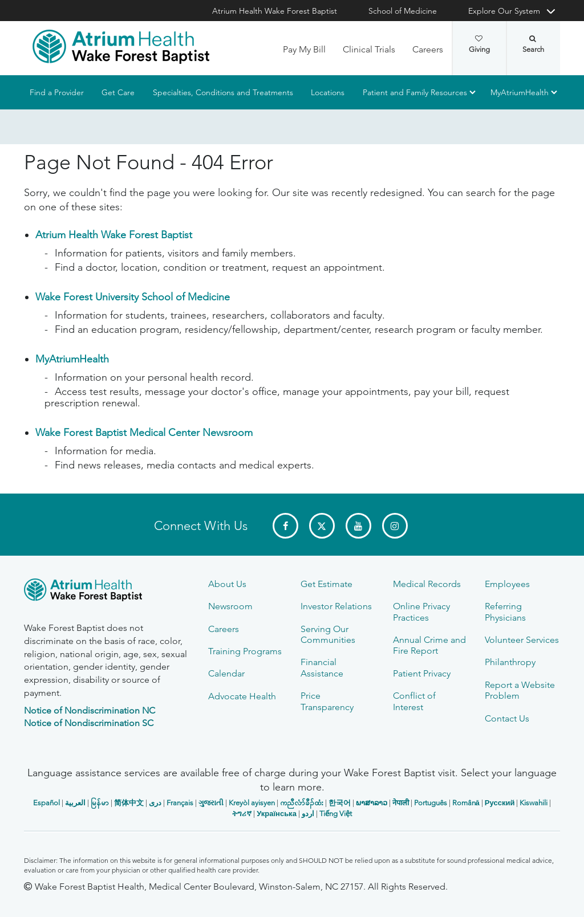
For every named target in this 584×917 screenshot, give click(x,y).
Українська (277, 813)
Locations (327, 92)
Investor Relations (336, 606)
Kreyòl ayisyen (252, 802)
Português (430, 802)
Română (466, 802)
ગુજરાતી (211, 802)
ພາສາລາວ (371, 802)
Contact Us (507, 718)
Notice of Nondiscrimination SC (88, 723)
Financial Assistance (322, 667)
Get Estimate (326, 583)
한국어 (339, 802)
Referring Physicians (505, 611)
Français (180, 802)
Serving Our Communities (328, 634)
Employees (507, 583)
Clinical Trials (369, 49)
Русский (500, 802)
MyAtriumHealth (519, 92)
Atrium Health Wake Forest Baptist (274, 11)
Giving (479, 44)
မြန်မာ (100, 802)
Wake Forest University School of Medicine (132, 297)
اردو (308, 813)
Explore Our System (504, 11)
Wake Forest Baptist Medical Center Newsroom (144, 432)
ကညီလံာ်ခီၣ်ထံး (301, 802)
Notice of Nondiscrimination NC (89, 710)
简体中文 (129, 802)
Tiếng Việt (335, 813)
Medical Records (427, 583)
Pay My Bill (304, 49)
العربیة (75, 802)
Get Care (118, 92)
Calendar (226, 673)
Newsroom (230, 606)
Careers (427, 49)
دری (155, 802)
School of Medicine (402, 11)
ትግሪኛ (242, 813)
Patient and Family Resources (415, 92)
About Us (227, 583)
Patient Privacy (422, 673)
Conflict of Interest (414, 701)
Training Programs (245, 651)
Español (46, 802)
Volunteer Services (522, 639)
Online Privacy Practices (421, 611)
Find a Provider (57, 92)
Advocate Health (242, 696)
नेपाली (400, 802)
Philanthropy (510, 662)
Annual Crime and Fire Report (429, 645)
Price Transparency (327, 701)
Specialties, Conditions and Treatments (223, 92)
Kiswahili (534, 802)
